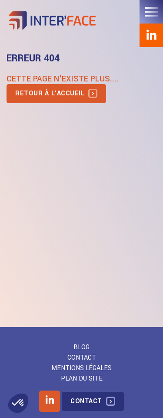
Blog (81, 347)
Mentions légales (81, 368)
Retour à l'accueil (49, 93)
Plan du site (82, 378)
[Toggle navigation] (151, 12)
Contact (81, 357)
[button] (18, 403)
